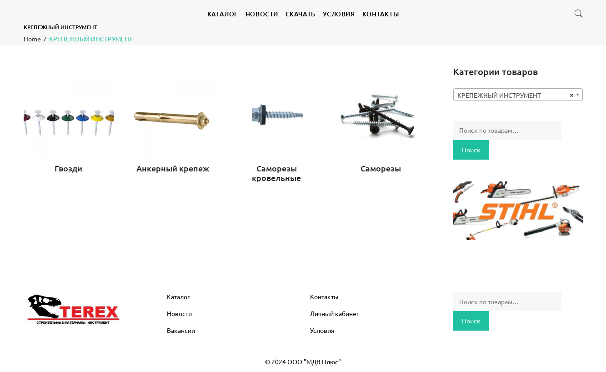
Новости (179, 313)
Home (32, 39)
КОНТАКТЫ (380, 14)
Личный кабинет (334, 313)
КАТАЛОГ (222, 14)
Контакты (324, 296)
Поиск (471, 150)
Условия (322, 330)
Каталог (178, 296)
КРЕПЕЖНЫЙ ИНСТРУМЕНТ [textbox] (515, 95)
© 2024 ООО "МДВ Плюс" (303, 361)
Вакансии (181, 330)
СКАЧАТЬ (300, 14)
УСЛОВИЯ (339, 14)
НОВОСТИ (261, 14)
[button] (579, 15)
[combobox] (518, 94)
